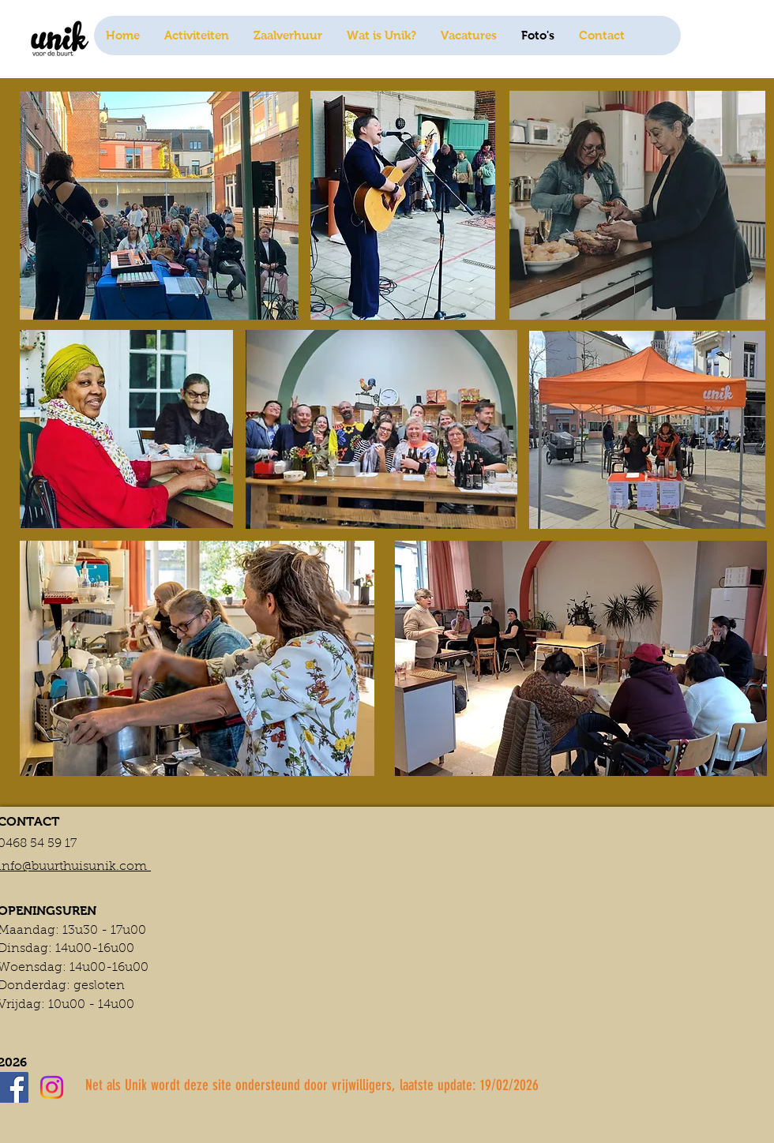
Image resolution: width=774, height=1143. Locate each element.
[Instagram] (51, 1087)
